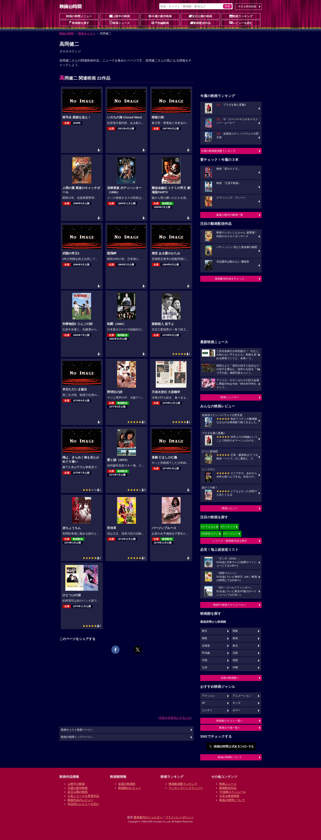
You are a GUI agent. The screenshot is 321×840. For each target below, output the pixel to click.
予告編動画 (160, 23)
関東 (235, 631)
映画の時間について (230, 757)
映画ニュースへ (229, 397)
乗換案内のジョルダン (148, 817)
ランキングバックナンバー (186, 788)
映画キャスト (86, 33)
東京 (204, 631)
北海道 (206, 645)
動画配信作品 (200, 23)
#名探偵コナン (209, 533)
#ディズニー (230, 533)
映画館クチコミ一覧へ (229, 720)
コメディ (207, 710)
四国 (235, 660)
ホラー (237, 710)
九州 (204, 667)
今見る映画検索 (247, 6)
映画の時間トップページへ (77, 737)
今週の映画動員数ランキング (218, 150)
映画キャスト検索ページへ (77, 729)
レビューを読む (241, 23)
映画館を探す (79, 23)
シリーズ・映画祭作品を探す (229, 540)
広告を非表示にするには (175, 717)
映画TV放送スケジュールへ (229, 604)
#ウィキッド (228, 526)
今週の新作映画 (160, 16)
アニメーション (242, 695)
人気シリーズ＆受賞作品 (83, 796)
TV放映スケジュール (232, 791)
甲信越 (206, 652)
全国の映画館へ (229, 677)
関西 (204, 638)
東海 (235, 638)
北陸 (235, 652)
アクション (208, 695)
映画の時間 (66, 33)
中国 (204, 660)
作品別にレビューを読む (83, 804)
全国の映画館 (126, 783)
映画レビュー (230, 508)
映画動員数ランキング (183, 783)
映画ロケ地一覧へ (229, 727)
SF (203, 703)
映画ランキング (241, 16)
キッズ (237, 703)
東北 (235, 645)
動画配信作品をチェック (229, 278)
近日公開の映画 (200, 16)
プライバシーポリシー (179, 817)
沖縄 (235, 667)
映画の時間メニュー (79, 16)
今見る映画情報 (229, 796)
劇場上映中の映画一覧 (229, 214)
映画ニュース (119, 23)
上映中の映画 (119, 16)
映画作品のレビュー (80, 800)
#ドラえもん (208, 526)
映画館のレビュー (129, 788)
